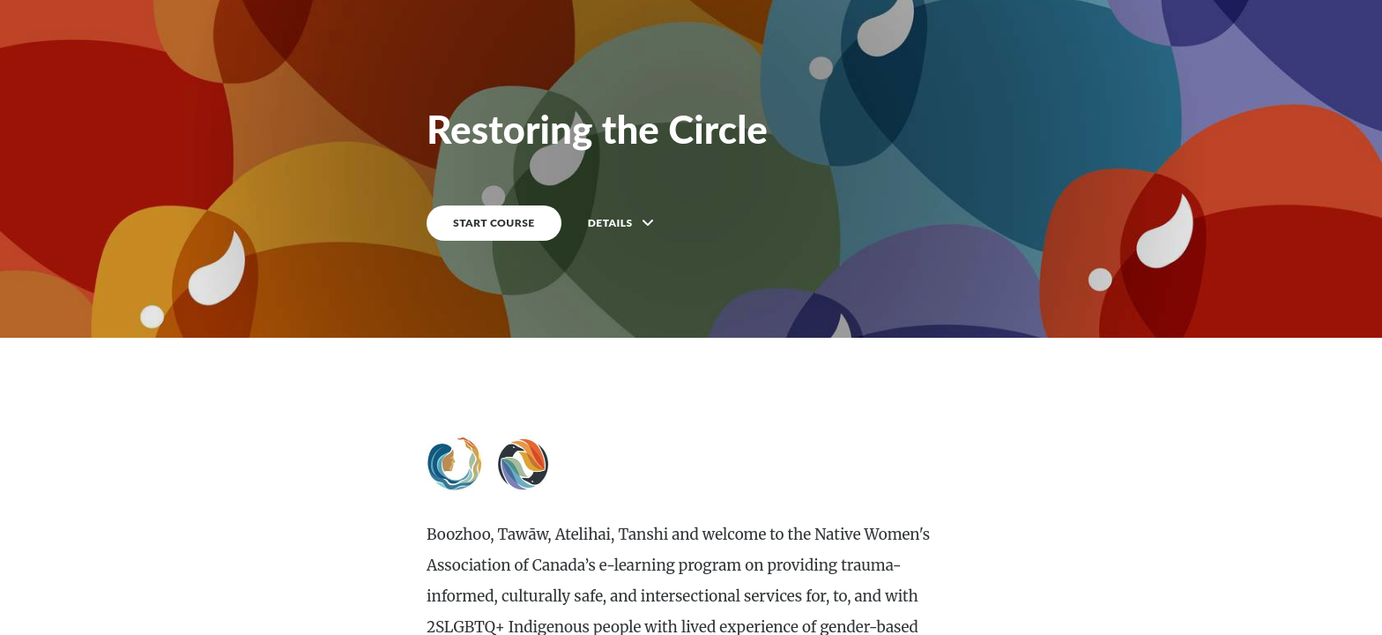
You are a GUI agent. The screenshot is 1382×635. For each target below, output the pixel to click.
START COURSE (494, 222)
